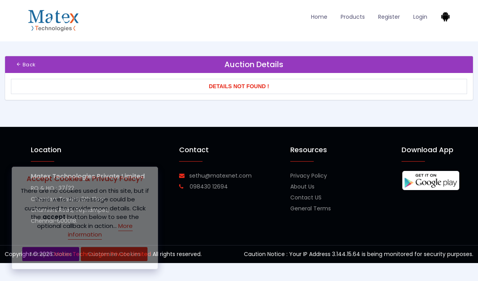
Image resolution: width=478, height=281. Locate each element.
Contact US (306, 197)
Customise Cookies (114, 254)
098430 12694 (203, 186)
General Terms (310, 208)
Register (389, 17)
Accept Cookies (50, 254)
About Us (302, 186)
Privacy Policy (308, 176)
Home (319, 17)
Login (420, 17)
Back (26, 64)
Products (353, 17)
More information (100, 230)
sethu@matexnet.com (215, 176)
